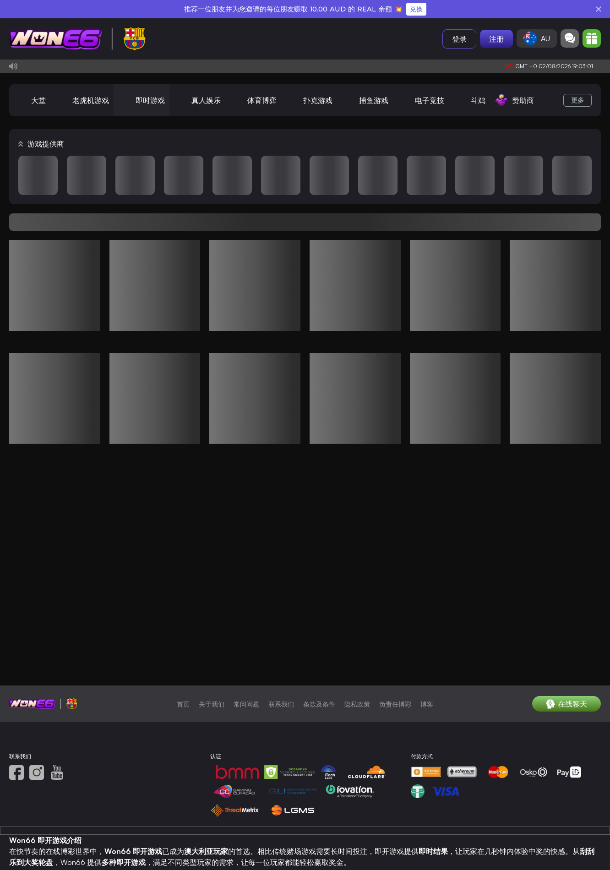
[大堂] (29, 100)
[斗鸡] (469, 100)
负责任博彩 (395, 719)
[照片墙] (36, 787)
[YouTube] (56, 787)
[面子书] (16, 787)
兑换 (416, 9)
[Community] (570, 38)
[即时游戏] (141, 100)
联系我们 (281, 719)
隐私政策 (357, 719)
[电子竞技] (421, 100)
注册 (496, 39)
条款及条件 (319, 719)
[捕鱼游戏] (365, 100)
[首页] (78, 39)
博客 (426, 719)
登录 (459, 39)
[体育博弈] (253, 100)
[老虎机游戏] (82, 100)
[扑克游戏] (309, 100)
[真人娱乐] (197, 100)
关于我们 (211, 719)
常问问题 (246, 719)
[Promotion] (592, 38)
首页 (183, 719)
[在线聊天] (566, 719)
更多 (577, 100)
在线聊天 (566, 719)
